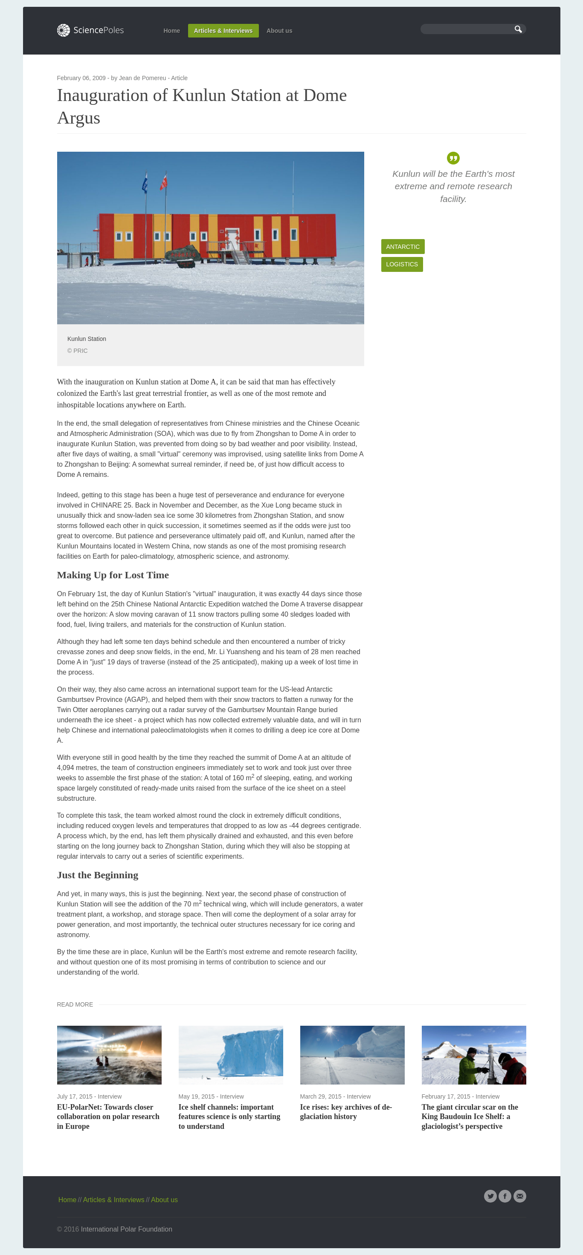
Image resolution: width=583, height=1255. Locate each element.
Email (519, 1196)
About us (280, 30)
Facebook (505, 1196)
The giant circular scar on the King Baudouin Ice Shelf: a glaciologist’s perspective (470, 1117)
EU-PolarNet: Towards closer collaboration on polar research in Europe (108, 1117)
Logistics (402, 264)
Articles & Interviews (223, 30)
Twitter (490, 1196)
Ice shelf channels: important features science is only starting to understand (230, 1117)
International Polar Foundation (126, 1229)
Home (172, 30)
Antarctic (403, 246)
